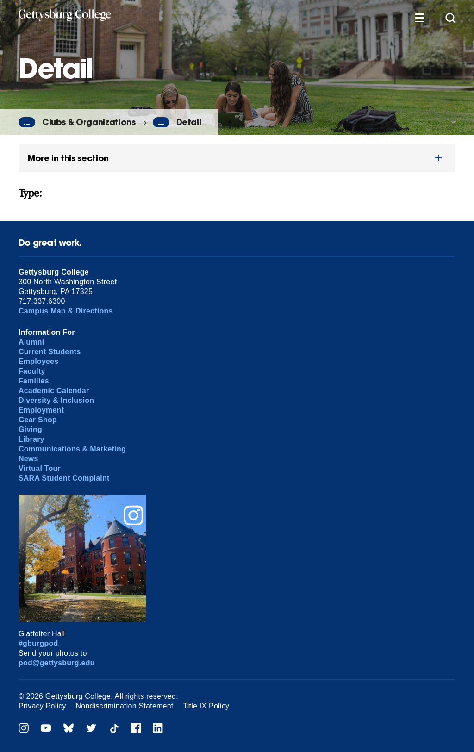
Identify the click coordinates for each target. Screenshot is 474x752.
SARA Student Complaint (64, 478)
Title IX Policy (206, 706)
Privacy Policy (42, 706)
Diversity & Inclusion (56, 400)
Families (34, 381)
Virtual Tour (40, 468)
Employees (39, 361)
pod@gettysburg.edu (57, 663)
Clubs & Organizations (89, 122)
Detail (188, 122)
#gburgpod (38, 643)
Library (31, 439)
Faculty (32, 371)
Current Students (50, 352)
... (27, 122)
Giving (30, 429)
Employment (41, 410)
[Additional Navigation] (419, 17)
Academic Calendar (54, 391)
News (28, 459)
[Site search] (450, 17)
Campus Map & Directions (66, 311)
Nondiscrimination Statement (125, 706)
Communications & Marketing (72, 449)
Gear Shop (38, 420)
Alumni (31, 342)
